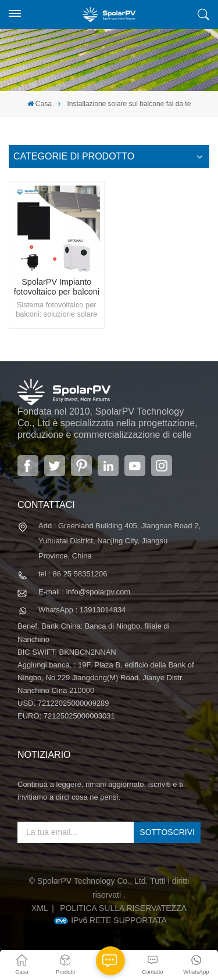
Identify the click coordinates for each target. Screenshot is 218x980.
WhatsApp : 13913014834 (82, 609)
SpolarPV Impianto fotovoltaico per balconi (56, 287)
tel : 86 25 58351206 (73, 573)
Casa (39, 104)
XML (39, 908)
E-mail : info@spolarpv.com (84, 591)
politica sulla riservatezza (123, 908)
